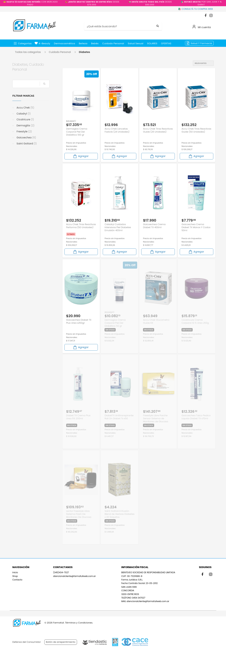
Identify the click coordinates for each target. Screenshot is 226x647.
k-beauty (44, 43)
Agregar (81, 156)
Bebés (95, 43)
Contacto (17, 579)
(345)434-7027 (61, 572)
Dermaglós (25, 125)
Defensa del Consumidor (26, 642)
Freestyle (24, 131)
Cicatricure (25, 119)
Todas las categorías (28, 52)
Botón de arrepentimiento (60, 642)
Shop (15, 576)
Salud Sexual (135, 43)
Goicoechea (26, 137)
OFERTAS (166, 43)
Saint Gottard (26, 143)
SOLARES (152, 43)
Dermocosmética (64, 43)
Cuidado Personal (113, 43)
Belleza (83, 43)
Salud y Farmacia (201, 43)
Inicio (15, 572)
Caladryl (23, 113)
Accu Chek (25, 107)
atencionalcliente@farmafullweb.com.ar (74, 576)
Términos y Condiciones (78, 622)
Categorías (25, 43)
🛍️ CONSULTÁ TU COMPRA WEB (195, 9)
